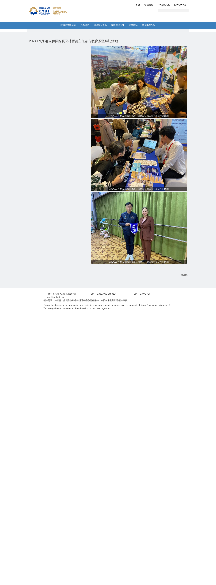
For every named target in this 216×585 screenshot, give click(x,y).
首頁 (138, 5)
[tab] (109, 74)
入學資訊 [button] (84, 25)
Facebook (164, 5)
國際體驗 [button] (133, 25)
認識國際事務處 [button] (68, 25)
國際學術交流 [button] (117, 25)
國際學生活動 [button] (100, 25)
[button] (26, 52)
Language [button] (180, 5)
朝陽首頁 (148, 5)
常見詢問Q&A (149, 25)
